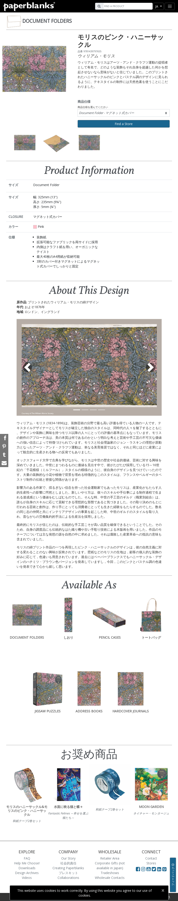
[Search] (127, 6)
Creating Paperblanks (68, 868)
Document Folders (47, 21)
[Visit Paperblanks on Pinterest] (164, 869)
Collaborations (68, 877)
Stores (151, 863)
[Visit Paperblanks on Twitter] (154, 869)
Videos (27, 877)
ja (157, 6)
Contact (151, 858)
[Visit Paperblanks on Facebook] (138, 869)
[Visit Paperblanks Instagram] (143, 869)
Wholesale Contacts (110, 877)
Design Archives (27, 873)
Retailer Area (109, 858)
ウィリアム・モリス (96, 56)
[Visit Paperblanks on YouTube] (149, 869)
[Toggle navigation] (170, 6)
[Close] (163, 890)
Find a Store (124, 124)
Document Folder (106, 113)
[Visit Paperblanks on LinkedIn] (159, 869)
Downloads (26, 868)
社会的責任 (68, 863)
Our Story (68, 858)
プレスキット (68, 873)
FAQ (27, 858)
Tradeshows (110, 873)
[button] (27, 367)
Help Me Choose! (27, 863)
